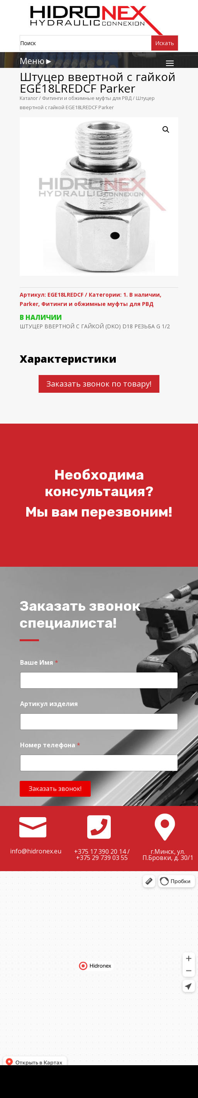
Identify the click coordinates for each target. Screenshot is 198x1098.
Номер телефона (50, 745)
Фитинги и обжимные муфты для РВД (87, 98)
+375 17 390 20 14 (100, 851)
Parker (29, 303)
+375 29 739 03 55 (102, 857)
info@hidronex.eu (35, 851)
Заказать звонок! (55, 788)
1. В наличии (141, 294)
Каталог (29, 98)
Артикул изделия (49, 704)
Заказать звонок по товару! (99, 383)
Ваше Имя (39, 662)
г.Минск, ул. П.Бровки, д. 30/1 (167, 854)
